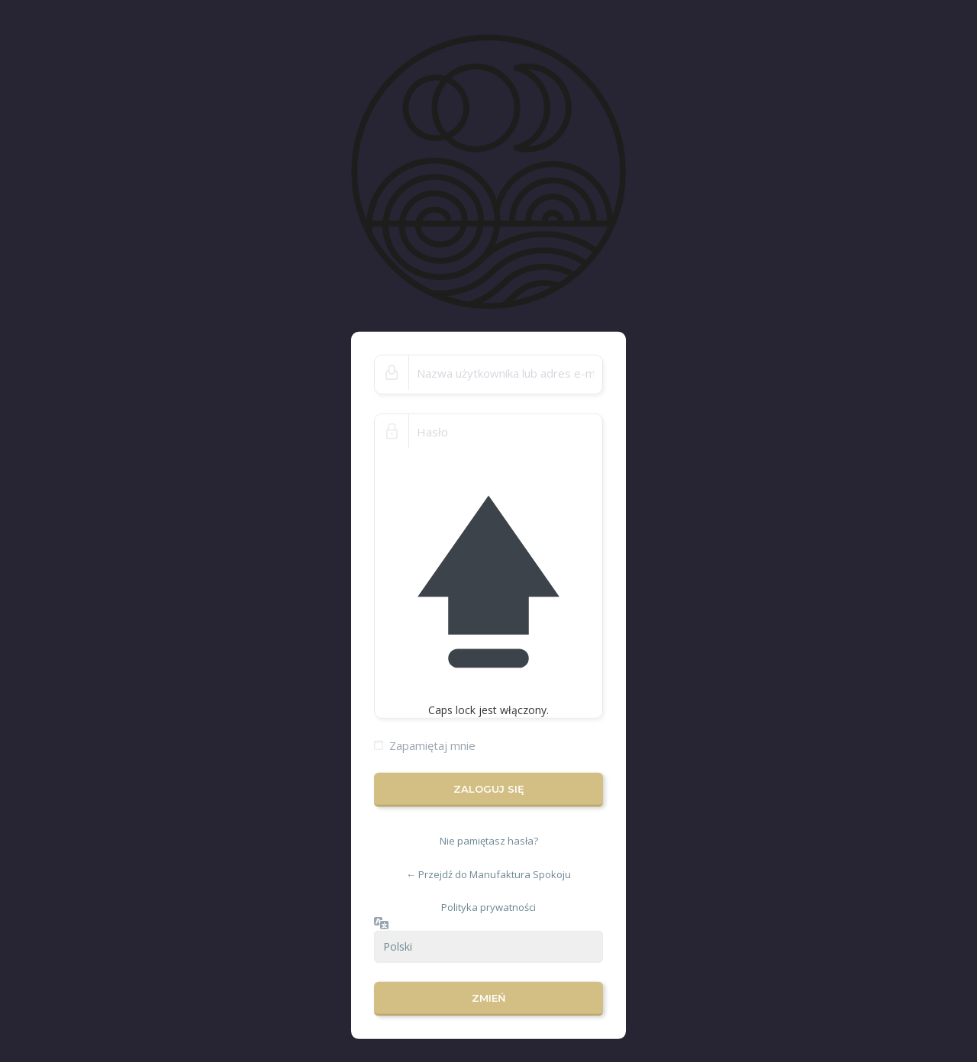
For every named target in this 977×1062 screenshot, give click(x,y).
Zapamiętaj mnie (432, 745)
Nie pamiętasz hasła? (489, 841)
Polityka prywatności (488, 907)
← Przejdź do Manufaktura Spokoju (488, 874)
